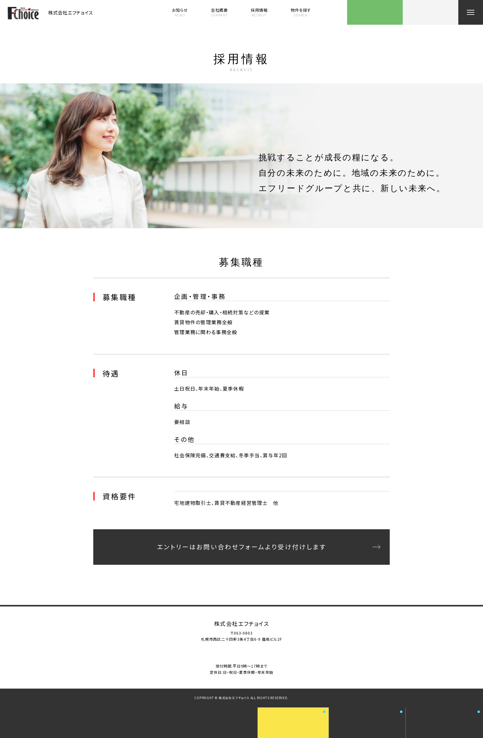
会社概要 (219, 12)
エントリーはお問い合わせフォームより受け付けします (241, 546)
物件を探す (301, 12)
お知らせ (180, 12)
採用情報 (259, 12)
